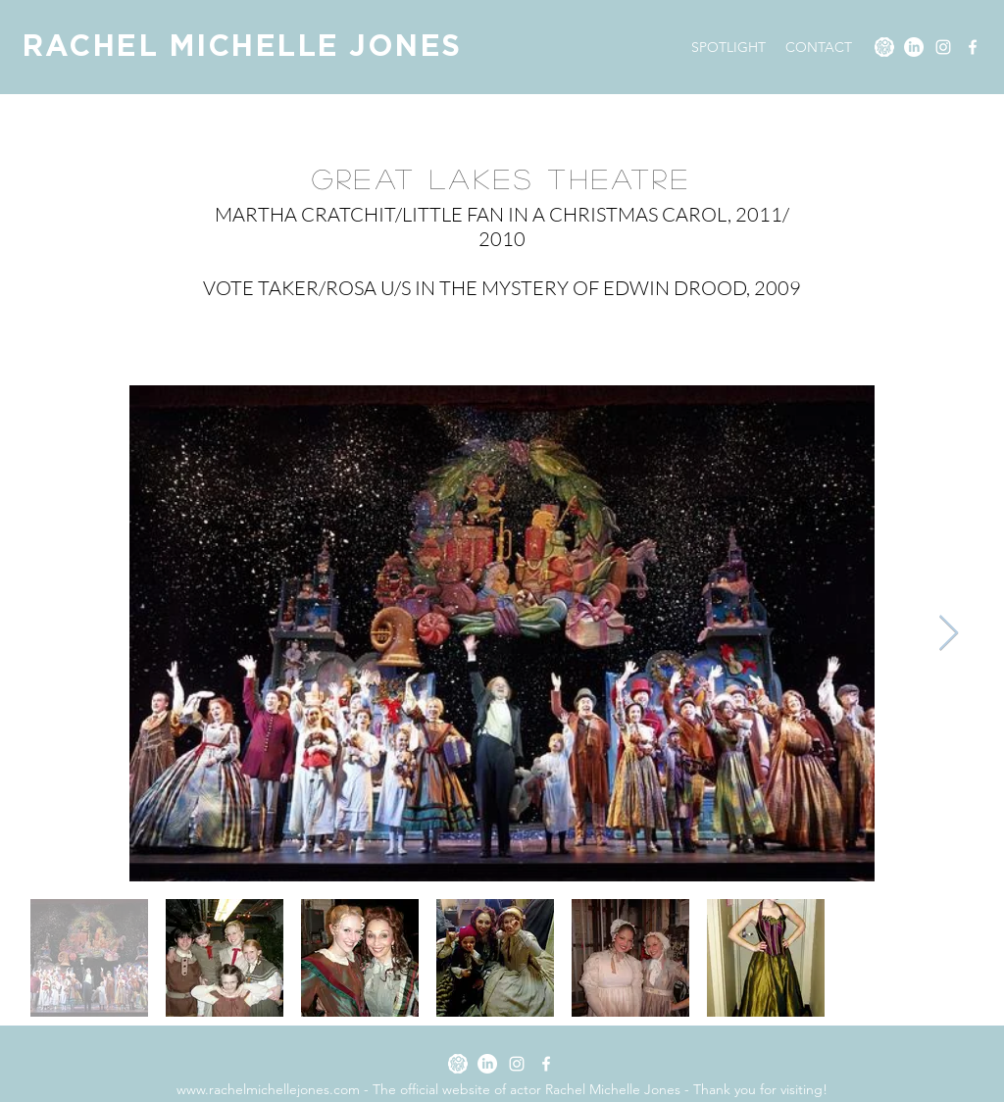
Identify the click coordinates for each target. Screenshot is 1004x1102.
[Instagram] (943, 47)
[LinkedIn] (914, 47)
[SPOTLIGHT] (884, 47)
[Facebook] (972, 47)
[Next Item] (948, 634)
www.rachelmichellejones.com (268, 1089)
